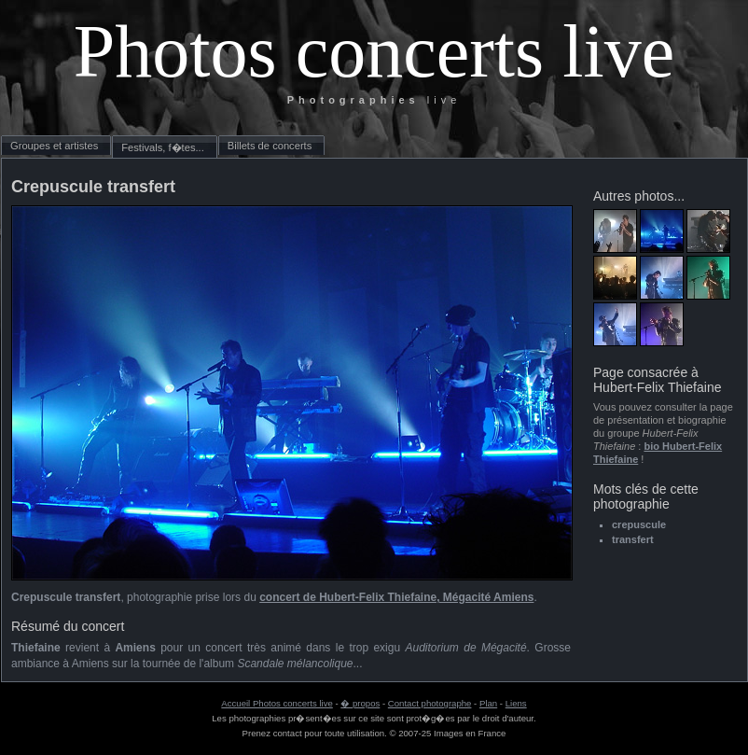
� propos (360, 703)
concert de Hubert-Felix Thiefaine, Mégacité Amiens (396, 597)
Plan (488, 703)
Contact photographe (430, 703)
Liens (516, 703)
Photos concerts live (374, 51)
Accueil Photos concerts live (276, 703)
